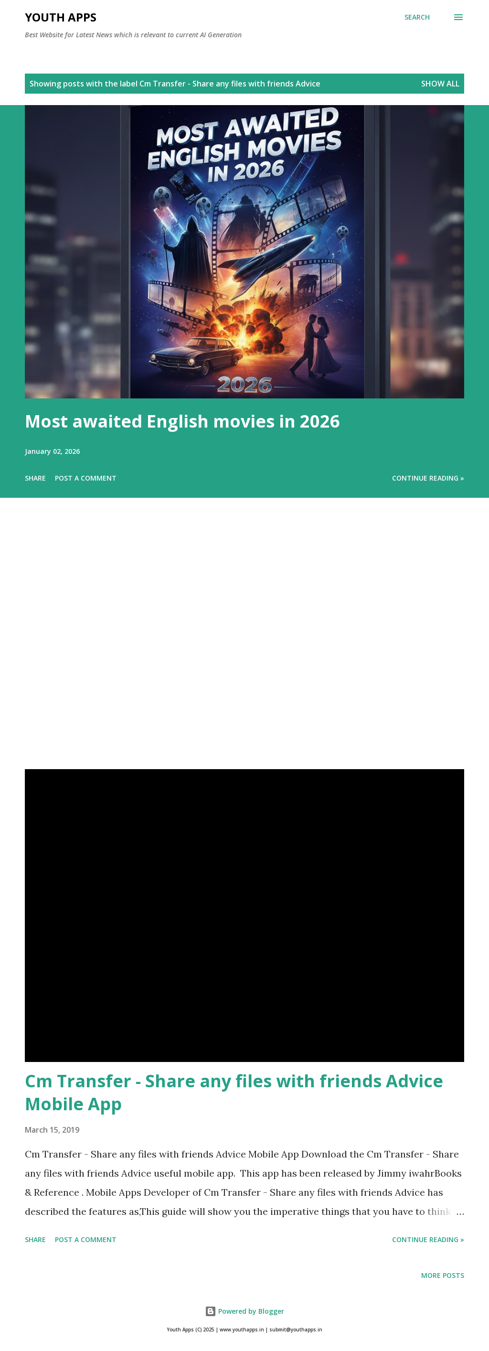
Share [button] (35, 477)
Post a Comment (86, 477)
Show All (440, 83)
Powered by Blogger (244, 1311)
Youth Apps (60, 17)
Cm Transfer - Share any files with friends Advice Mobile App (234, 1092)
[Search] (417, 17)
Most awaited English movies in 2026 (182, 421)
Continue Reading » (428, 477)
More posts (442, 1275)
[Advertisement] (244, 647)
